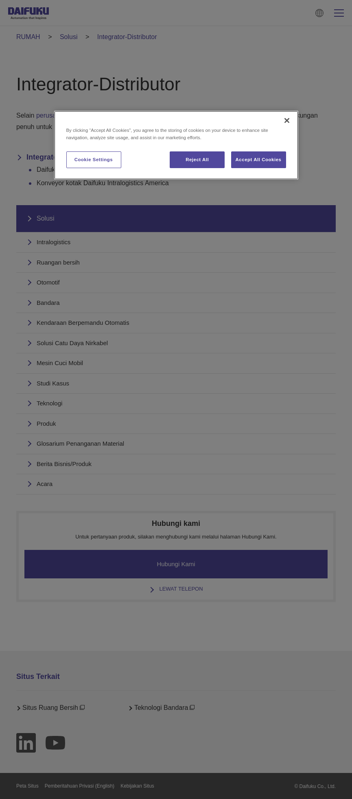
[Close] (287, 120)
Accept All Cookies (259, 159)
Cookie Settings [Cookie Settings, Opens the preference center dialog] (93, 159)
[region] (176, 145)
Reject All (197, 159)
